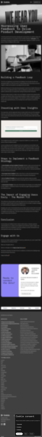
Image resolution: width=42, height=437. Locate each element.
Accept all (19, 433)
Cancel (31, 433)
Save (26, 433)
